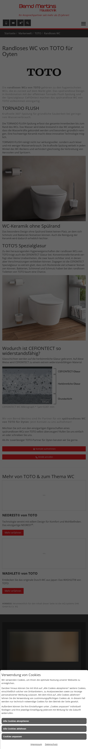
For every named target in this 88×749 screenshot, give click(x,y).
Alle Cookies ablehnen (14, 728)
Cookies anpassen (12, 736)
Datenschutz (51, 744)
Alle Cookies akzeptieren (16, 721)
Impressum (36, 744)
